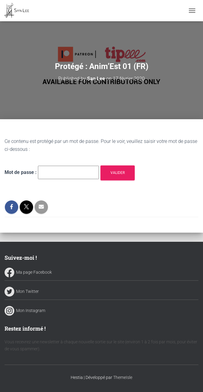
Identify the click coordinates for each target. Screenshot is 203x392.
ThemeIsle (122, 377)
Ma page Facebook (28, 272)
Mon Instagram (25, 310)
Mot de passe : (52, 172)
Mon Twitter (22, 291)
